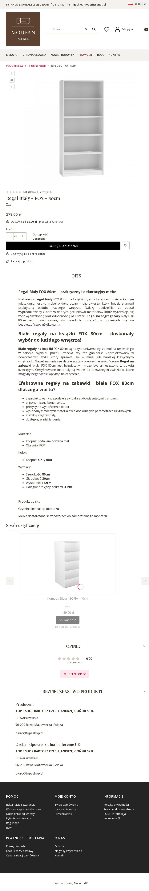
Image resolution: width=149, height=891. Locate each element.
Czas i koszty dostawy (19, 851)
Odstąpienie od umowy (20, 814)
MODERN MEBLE (14, 65)
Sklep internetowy (70, 883)
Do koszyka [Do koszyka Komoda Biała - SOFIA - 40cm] (67, 620)
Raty (9, 827)
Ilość (9, 229)
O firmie (60, 846)
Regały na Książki (37, 65)
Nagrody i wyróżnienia (68, 851)
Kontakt (59, 855)
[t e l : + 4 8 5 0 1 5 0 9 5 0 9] (60, 4)
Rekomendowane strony (118, 809)
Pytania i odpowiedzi (18, 818)
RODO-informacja (114, 814)
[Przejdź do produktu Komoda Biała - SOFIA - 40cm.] (67, 564)
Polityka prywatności (116, 804)
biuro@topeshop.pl (29, 733)
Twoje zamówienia (66, 804)
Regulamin (12, 823)
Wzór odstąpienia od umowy (24, 809)
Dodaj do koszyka (63, 246)
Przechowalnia (64, 814)
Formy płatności (16, 846)
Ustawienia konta (65, 809)
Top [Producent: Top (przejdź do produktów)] (8, 204)
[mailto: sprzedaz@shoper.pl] (90, 4)
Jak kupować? (111, 818)
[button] (94, 29)
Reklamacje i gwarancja (20, 804)
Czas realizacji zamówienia (22, 855)
